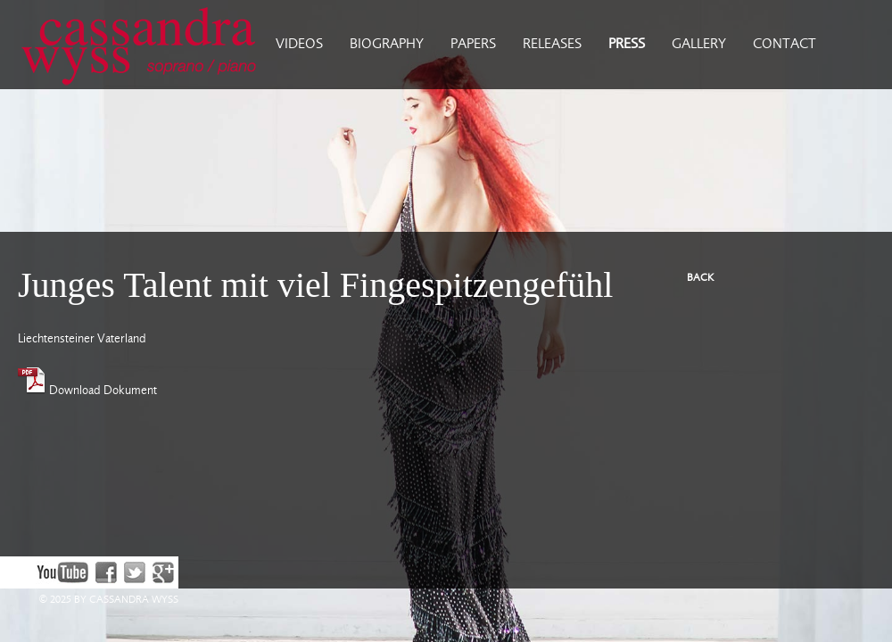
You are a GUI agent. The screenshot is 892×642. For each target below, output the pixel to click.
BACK (700, 278)
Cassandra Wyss (131, 44)
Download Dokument (87, 390)
